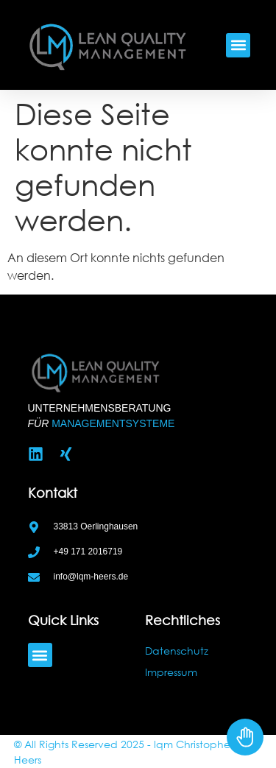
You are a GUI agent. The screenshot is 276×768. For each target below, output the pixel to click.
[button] (238, 45)
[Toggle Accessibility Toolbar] (245, 737)
